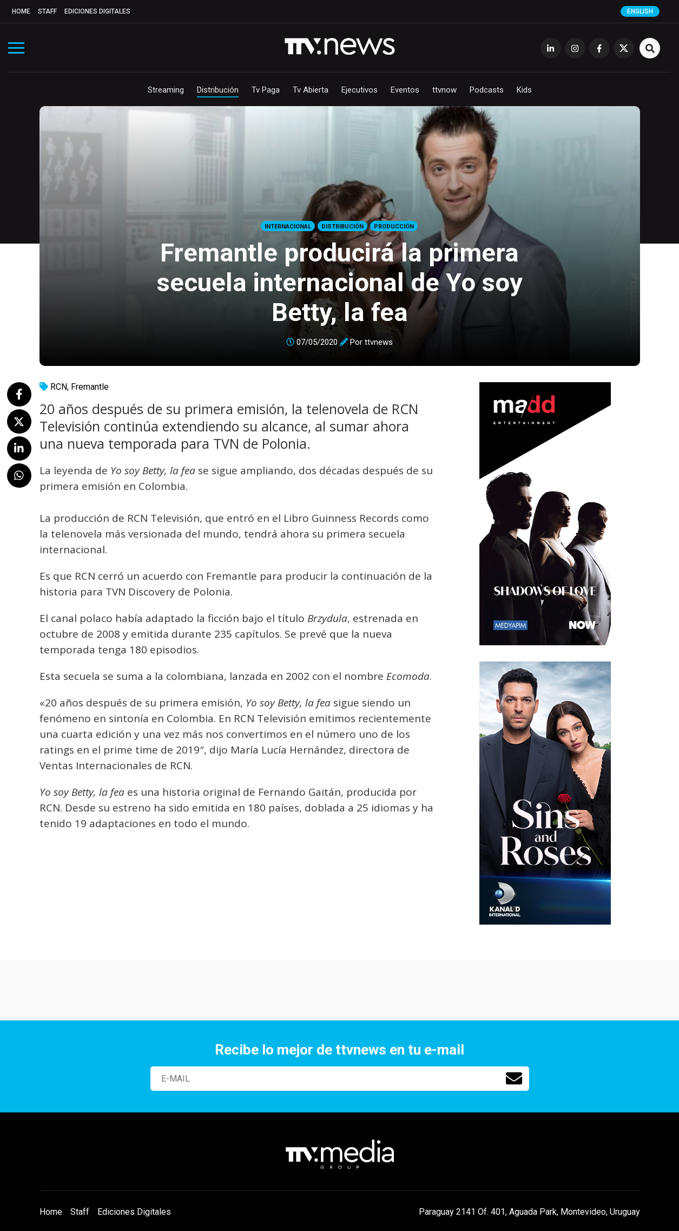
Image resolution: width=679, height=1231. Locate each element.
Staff (47, 11)
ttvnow (444, 90)
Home (21, 11)
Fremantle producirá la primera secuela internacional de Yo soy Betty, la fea (340, 282)
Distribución (218, 90)
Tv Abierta (310, 90)
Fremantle (90, 387)
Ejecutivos (359, 90)
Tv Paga (266, 90)
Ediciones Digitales (97, 11)
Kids (524, 90)
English (640, 11)
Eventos (405, 90)
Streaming (166, 90)
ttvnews (379, 342)
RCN (58, 387)
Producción (394, 226)
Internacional (288, 226)
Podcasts (487, 90)
